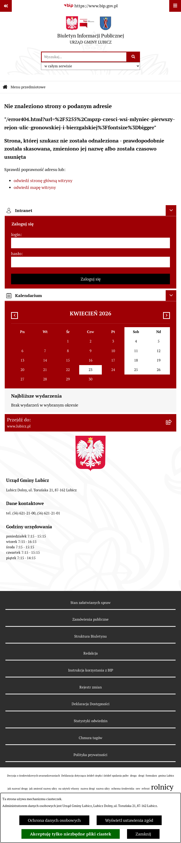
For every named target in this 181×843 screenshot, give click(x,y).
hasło (16, 253)
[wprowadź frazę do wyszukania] (84, 57)
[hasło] (90, 262)
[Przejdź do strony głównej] (90, 31)
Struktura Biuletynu (90, 636)
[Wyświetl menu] (175, 6)
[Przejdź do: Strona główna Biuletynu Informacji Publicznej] (5, 87)
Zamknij (143, 834)
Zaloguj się (91, 279)
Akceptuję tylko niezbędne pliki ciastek (70, 834)
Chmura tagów (90, 738)
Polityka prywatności (90, 755)
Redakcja (90, 653)
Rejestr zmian (90, 687)
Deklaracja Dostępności (91, 704)
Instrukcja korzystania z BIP (90, 670)
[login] (90, 243)
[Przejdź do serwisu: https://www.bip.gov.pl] (90, 6)
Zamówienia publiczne (90, 619)
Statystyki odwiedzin (90, 721)
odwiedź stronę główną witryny (43, 180)
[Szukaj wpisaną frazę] (133, 57)
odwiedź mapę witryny (35, 187)
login (16, 234)
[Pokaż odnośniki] (6, 6)
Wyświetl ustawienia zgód (129, 820)
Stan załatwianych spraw (90, 602)
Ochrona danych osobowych (54, 820)
